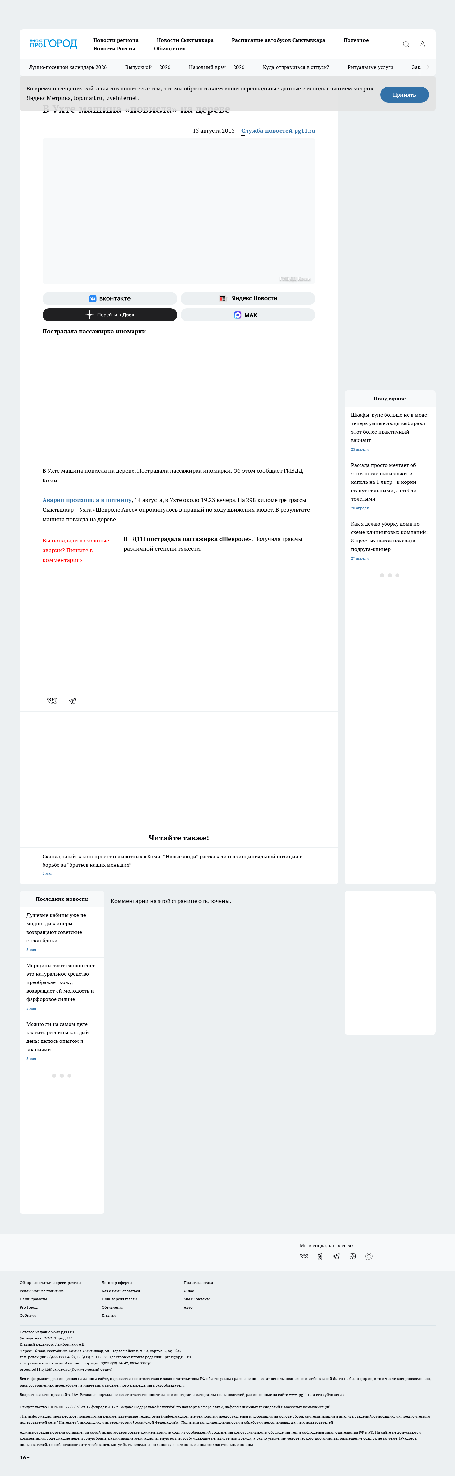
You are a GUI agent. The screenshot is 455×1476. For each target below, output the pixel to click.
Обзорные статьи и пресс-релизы (50, 1282)
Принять (404, 94)
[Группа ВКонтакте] (110, 298)
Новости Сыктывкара (185, 40)
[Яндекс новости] (248, 298)
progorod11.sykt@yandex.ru (45, 1369)
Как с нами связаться (121, 1290)
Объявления (170, 48)
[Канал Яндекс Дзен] (110, 314)
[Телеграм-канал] (336, 1256)
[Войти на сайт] (422, 44)
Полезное (356, 40)
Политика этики (198, 1282)
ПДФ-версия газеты (119, 1298)
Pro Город (29, 1307)
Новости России (114, 48)
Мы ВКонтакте (197, 1298)
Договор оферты (117, 1282)
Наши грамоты (33, 1298)
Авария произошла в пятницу (87, 500)
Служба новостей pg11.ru (278, 130)
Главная (109, 1315)
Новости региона (116, 40)
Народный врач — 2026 (216, 67)
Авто (188, 1307)
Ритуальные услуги (370, 67)
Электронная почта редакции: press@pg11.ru (150, 1356)
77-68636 (72, 1406)
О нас (189, 1290)
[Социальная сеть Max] (248, 314)
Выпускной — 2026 (147, 67)
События (28, 1315)
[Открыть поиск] (406, 44)
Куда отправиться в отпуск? (296, 67)
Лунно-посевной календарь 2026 (68, 67)
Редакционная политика (42, 1290)
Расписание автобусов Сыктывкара (278, 40)
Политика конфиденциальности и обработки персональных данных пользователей (257, 1422)
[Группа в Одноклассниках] (320, 1256)
